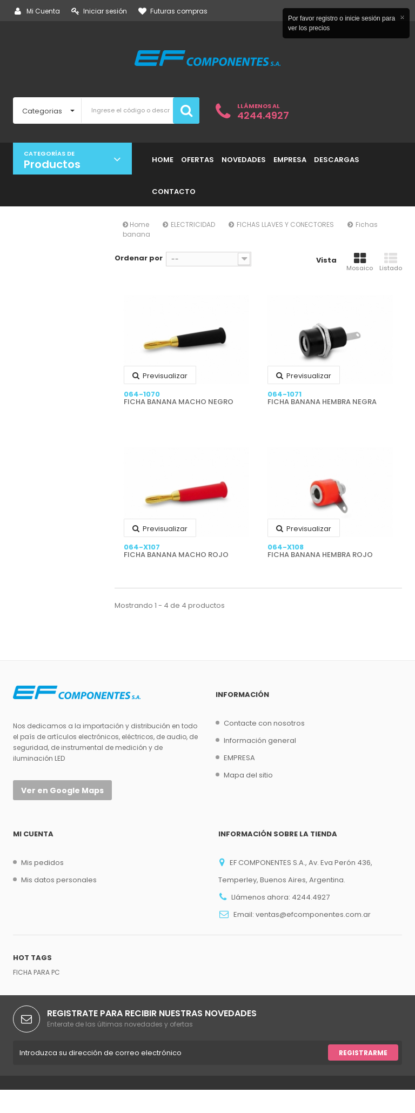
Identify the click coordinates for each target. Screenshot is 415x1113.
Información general (260, 740)
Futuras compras (173, 11)
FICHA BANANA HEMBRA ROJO (320, 555)
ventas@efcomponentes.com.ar (313, 914)
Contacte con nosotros (264, 723)
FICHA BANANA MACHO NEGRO (178, 402)
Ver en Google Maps (62, 790)
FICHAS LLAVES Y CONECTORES (285, 224)
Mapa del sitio (248, 775)
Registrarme (363, 1076)
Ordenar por (139, 258)
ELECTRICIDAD (193, 224)
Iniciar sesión (99, 11)
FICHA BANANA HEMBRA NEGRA (322, 402)
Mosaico (359, 262)
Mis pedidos (42, 862)
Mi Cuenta (37, 11)
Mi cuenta (33, 834)
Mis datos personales (59, 880)
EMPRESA (239, 758)
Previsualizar (160, 376)
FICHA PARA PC (36, 995)
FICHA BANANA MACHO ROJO (176, 555)
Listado (390, 262)
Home (136, 224)
